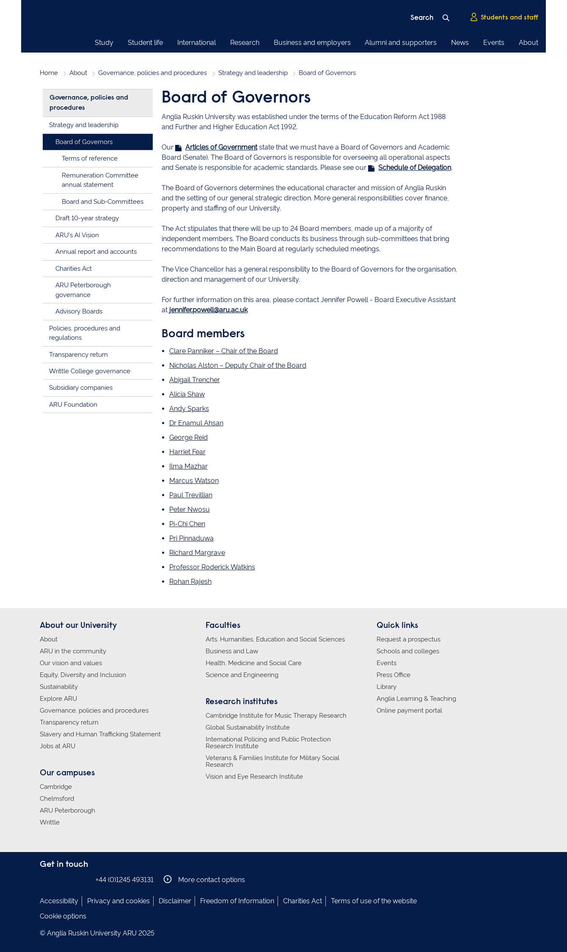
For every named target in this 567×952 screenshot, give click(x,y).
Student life (145, 43)
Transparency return (78, 354)
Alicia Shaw (187, 394)
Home (49, 73)
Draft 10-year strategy (87, 218)
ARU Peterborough (67, 810)
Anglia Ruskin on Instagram (57, 879)
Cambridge (56, 787)
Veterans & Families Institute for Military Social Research (272, 761)
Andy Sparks (189, 409)
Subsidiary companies (81, 387)
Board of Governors (84, 142)
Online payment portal (409, 710)
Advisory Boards (78, 311)
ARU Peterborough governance (83, 290)
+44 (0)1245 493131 (125, 880)
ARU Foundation (73, 404)
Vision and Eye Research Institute (254, 776)
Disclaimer (175, 901)
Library (386, 687)
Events (493, 43)
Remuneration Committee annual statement (100, 180)
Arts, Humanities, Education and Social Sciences (275, 639)
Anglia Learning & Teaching (416, 698)
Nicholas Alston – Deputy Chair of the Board (237, 365)
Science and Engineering (242, 675)
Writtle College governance (89, 371)
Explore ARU (58, 698)
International (196, 43)
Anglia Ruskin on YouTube (83, 879)
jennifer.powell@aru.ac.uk (208, 310)
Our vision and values (71, 663)
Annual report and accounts (96, 251)
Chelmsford (57, 798)
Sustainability (59, 687)
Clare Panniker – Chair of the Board (223, 351)
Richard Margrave (197, 553)
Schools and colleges (408, 651)
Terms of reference (90, 158)
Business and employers (312, 43)
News (460, 43)
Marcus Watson (194, 481)
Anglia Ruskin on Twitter (70, 879)
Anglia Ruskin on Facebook (45, 879)
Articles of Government (221, 147)
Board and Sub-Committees (102, 201)
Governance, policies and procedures (152, 73)
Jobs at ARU (57, 746)
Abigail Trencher (194, 380)
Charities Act (73, 268)
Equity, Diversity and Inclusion (83, 675)
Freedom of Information (237, 901)
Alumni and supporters (401, 43)
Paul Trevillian (190, 495)
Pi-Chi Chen (187, 524)
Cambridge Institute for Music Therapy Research (276, 715)
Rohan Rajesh (190, 581)
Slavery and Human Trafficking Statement (100, 734)
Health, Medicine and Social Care (254, 663)
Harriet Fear (187, 452)
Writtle (50, 822)
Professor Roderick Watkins (212, 567)
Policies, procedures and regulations (84, 333)
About (528, 43)
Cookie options (63, 916)
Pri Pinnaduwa (191, 538)
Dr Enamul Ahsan (196, 423)
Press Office (393, 675)
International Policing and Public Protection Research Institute (268, 743)
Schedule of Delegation (414, 168)
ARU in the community (73, 651)
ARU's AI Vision (77, 235)
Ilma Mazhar (188, 466)
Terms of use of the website (374, 901)
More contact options (204, 879)
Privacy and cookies (118, 901)
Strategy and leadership (253, 73)
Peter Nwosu (189, 509)
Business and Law (232, 651)
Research (244, 43)
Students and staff (504, 17)
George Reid (188, 437)
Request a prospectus (408, 639)
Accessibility (59, 901)
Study (104, 43)
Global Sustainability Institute (248, 727)
